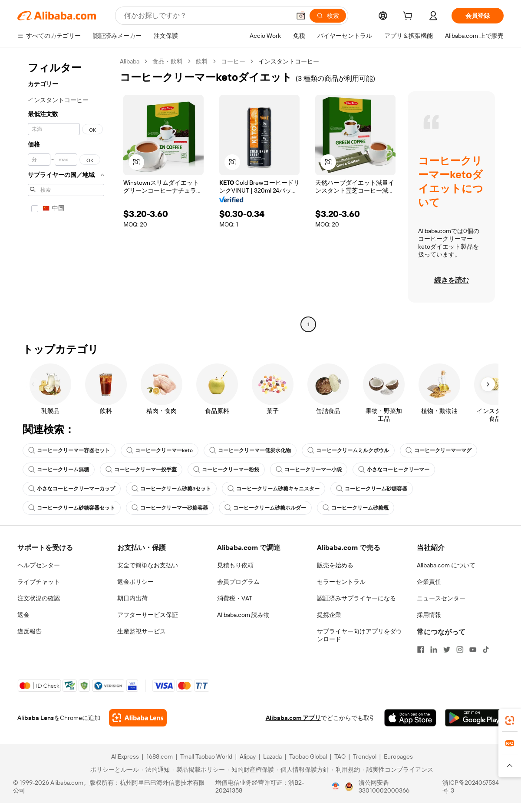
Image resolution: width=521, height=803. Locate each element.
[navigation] (66, 194)
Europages (398, 756)
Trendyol (364, 756)
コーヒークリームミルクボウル (348, 450)
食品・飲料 (167, 61)
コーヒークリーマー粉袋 (226, 469)
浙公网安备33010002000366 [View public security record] (384, 786)
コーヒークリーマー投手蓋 (141, 469)
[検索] (328, 16)
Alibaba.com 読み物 (243, 614)
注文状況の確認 (38, 598)
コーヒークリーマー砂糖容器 (170, 507)
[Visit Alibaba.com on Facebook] (421, 649)
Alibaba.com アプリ (293, 717)
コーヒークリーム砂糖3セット (171, 488)
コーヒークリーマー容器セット (69, 450)
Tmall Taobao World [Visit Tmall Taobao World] (206, 756)
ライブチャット (38, 581)
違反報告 (29, 631)
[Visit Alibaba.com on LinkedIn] (434, 649)
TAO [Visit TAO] (340, 756)
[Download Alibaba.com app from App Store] (410, 717)
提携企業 (329, 614)
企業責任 (429, 581)
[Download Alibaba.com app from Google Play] (474, 717)
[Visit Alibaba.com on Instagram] (460, 649)
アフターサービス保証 (147, 614)
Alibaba (129, 61)
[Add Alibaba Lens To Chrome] (138, 717)
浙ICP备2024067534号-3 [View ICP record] (470, 786)
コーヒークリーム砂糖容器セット (71, 507)
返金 (23, 614)
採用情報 (429, 614)
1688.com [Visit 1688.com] (159, 756)
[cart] (409, 16)
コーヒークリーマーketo (159, 450)
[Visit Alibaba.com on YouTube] (473, 649)
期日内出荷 (132, 598)
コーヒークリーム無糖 (58, 469)
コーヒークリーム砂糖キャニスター (274, 488)
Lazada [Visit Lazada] (272, 756)
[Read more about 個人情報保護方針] (303, 769)
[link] (509, 720)
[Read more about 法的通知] (156, 769)
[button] (301, 15)
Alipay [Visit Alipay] (248, 756)
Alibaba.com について (446, 565)
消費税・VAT (234, 598)
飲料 (202, 61)
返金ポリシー (135, 581)
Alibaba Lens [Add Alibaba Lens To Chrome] (35, 717)
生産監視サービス (141, 631)
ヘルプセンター (38, 565)
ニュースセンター (441, 598)
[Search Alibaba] (206, 15)
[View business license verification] (336, 786)
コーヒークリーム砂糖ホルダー (265, 507)
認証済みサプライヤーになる (356, 598)
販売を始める (335, 565)
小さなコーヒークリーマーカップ (71, 488)
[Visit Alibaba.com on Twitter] (447, 649)
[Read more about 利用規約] (346, 769)
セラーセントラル (341, 581)
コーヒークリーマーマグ (439, 450)
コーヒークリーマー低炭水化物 (250, 450)
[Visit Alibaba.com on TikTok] (486, 649)
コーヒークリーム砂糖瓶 (356, 507)
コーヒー (233, 61)
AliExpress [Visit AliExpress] (125, 756)
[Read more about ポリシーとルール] (113, 769)
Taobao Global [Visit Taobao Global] (308, 756)
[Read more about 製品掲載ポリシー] (198, 769)
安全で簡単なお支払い (147, 565)
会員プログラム (238, 581)
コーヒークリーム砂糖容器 (371, 488)
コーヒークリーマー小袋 (309, 469)
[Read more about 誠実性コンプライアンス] (398, 769)
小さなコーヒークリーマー (393, 469)
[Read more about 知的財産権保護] (251, 769)
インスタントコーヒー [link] (288, 61)
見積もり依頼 (235, 565)
